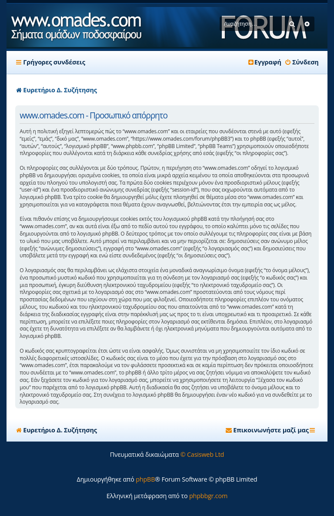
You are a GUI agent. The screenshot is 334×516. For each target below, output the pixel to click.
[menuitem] (301, 62)
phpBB (145, 479)
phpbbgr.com (208, 496)
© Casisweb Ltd (202, 454)
